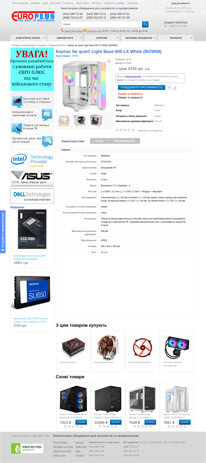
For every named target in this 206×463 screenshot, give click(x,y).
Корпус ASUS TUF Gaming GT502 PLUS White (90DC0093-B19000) (176, 417)
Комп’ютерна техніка (28, 38)
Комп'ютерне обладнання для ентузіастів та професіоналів (99, 8)
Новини (35, 3)
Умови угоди (59, 455)
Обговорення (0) (124, 141)
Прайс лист (82, 3)
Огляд (99, 141)
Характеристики (72, 141)
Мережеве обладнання (139, 38)
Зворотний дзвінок (73, 31)
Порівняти (174, 88)
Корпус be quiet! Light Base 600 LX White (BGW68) (92, 45)
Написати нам (94, 31)
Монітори (102, 38)
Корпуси (43, 45)
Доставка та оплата (61, 3)
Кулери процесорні (103, 362)
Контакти (132, 3)
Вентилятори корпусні (140, 362)
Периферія (176, 38)
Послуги (96, 3)
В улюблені (169, 88)
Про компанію (20, 3)
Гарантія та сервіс (114, 3)
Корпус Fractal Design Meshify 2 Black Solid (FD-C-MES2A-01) (108, 417)
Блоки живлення (68, 362)
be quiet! (127, 63)
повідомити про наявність (141, 87)
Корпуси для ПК (57, 45)
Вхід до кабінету (181, 3)
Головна (16, 45)
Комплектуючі (65, 38)
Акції (45, 3)
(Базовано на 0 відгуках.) (150, 130)
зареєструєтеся (133, 76)
